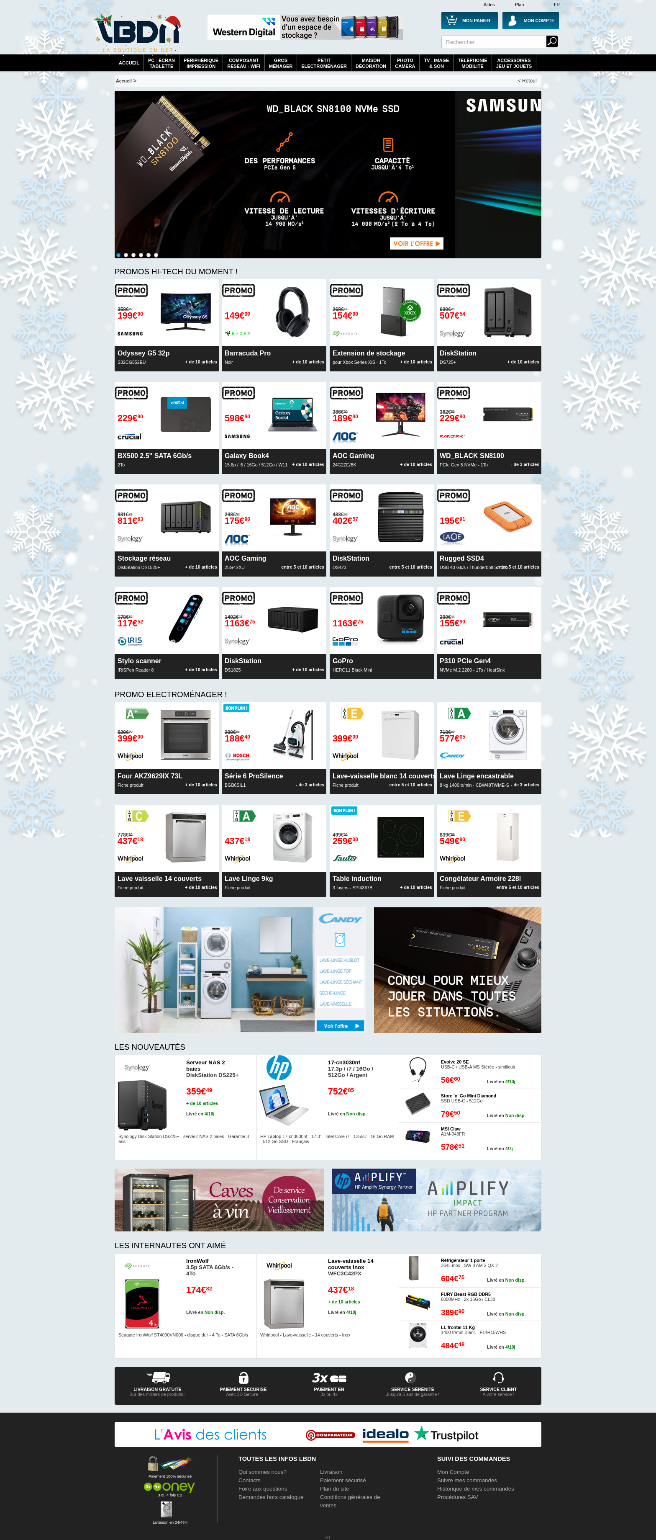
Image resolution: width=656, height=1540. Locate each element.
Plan (519, 4)
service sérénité (412, 1389)
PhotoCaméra (405, 63)
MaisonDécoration (371, 63)
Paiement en (329, 1389)
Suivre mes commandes (467, 1480)
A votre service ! (499, 1394)
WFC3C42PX (351, 1267)
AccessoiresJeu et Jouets (514, 63)
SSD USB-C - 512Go (468, 1098)
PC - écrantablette (161, 63)
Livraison (331, 1472)
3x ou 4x (328, 1394)
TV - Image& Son (436, 63)
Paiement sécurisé (343, 1480)
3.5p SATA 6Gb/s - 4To (209, 1267)
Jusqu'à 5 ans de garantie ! (413, 1394)
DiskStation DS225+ (212, 1068)
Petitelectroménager (324, 63)
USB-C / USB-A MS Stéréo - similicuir (478, 1064)
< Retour (527, 81)
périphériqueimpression (201, 63)
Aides (489, 4)
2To (155, 459)
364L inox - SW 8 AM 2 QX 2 (469, 1263)
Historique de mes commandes (475, 1489)
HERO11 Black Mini (352, 664)
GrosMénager (280, 63)
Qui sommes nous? (262, 1472)
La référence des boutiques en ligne (138, 34)
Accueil (129, 62)
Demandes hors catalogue (271, 1497)
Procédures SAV (457, 1497)
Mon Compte (453, 1472)
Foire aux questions (262, 1489)
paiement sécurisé (243, 1389)
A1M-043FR (453, 1131)
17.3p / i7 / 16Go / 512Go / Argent (350, 1068)
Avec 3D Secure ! (243, 1394)
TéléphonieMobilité (472, 63)
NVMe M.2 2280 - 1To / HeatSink (472, 664)
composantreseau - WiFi (243, 63)
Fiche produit (249, 882)
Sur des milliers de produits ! (157, 1394)
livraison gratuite (157, 1389)
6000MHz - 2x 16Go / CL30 (468, 1297)
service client (498, 1389)
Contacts (249, 1480)
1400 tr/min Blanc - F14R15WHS (473, 1330)
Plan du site (334, 1489)
